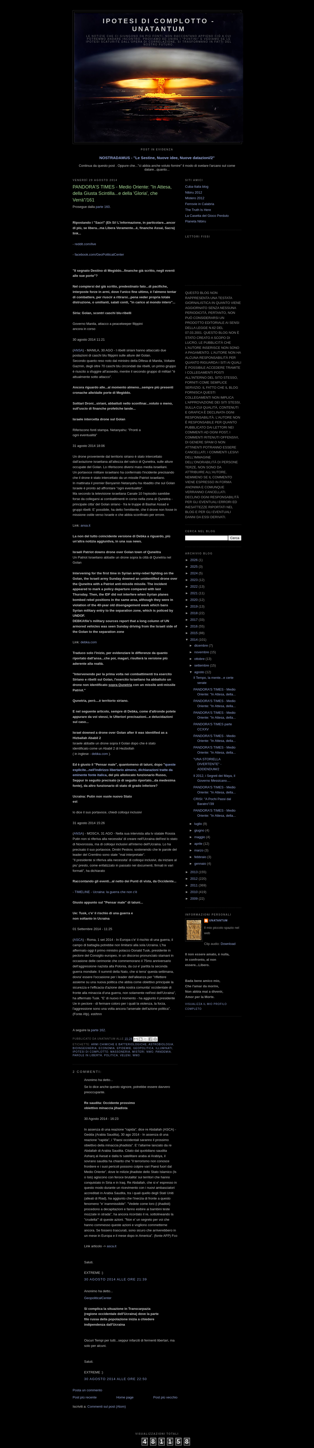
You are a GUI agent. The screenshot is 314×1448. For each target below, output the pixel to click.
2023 (194, 580)
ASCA (78, 940)
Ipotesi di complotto (90, 1051)
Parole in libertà (87, 1055)
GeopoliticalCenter (97, 1298)
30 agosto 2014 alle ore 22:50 (115, 1379)
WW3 (136, 1055)
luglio (198, 824)
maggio (200, 837)
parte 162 (98, 1030)
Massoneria (120, 1051)
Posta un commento (87, 1390)
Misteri (138, 1051)
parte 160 (103, 207)
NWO (150, 1051)
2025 (194, 566)
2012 (194, 879)
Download (228, 944)
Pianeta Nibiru (195, 221)
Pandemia (163, 1051)
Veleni (125, 1055)
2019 (194, 606)
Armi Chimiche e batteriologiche (119, 1044)
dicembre (201, 645)
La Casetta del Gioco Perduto (207, 216)
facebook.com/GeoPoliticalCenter (99, 254)
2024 (194, 573)
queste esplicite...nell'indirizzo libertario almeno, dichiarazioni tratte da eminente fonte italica (124, 770)
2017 (194, 620)
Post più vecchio (165, 1397)
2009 (194, 898)
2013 (194, 872)
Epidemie (124, 1048)
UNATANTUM (218, 920)
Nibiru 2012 (193, 192)
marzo (199, 850)
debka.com (89, 642)
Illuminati (163, 1048)
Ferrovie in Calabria (199, 204)
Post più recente (85, 1397)
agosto (199, 672)
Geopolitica (143, 1048)
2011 (194, 885)
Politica (111, 1055)
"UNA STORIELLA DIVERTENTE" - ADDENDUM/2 (207, 764)
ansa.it (85, 525)
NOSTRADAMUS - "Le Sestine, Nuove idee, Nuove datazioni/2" (157, 158)
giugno (199, 830)
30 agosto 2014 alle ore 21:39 (115, 1279)
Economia (107, 1048)
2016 (194, 626)
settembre (202, 665)
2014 (194, 640)
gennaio (200, 863)
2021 (194, 593)
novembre (202, 652)
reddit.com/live (85, 244)
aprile (198, 844)
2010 (194, 892)
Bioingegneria (85, 1048)
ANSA (78, 350)
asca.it (112, 1246)
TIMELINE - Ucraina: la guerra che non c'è (106, 892)
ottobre (200, 659)
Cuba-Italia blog (196, 186)
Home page (124, 1397)
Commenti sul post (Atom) (106, 1406)
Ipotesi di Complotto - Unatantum (159, 25)
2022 (194, 586)
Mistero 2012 (194, 198)
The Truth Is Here (198, 210)
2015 (194, 633)
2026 (194, 560)
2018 (194, 613)
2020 (194, 600)
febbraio (200, 857)
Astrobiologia (161, 1044)
